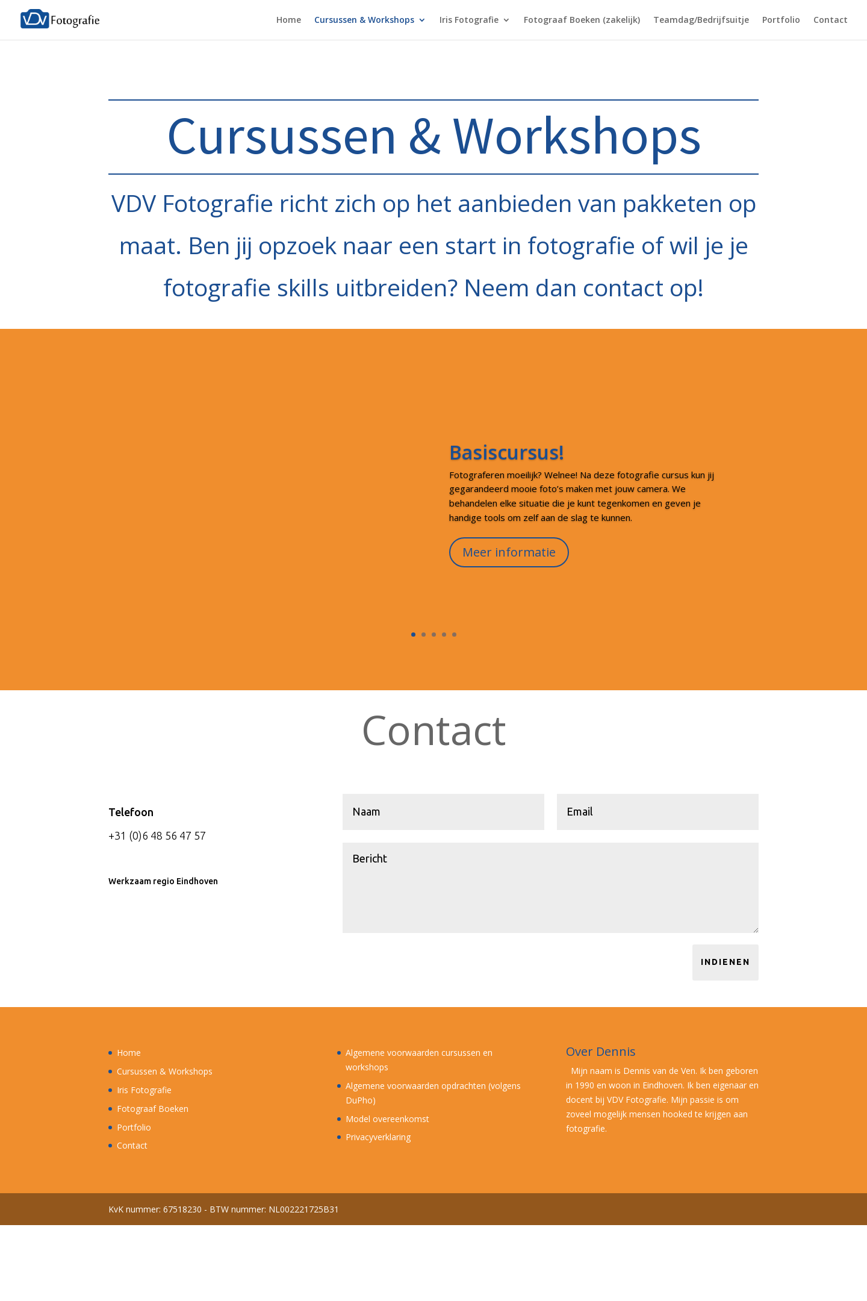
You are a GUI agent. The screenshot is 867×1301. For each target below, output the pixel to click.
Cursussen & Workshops (364, 20)
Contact (830, 20)
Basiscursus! (506, 460)
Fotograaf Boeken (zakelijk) (582, 20)
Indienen (725, 962)
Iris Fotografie (469, 20)
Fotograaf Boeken (152, 1108)
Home (288, 20)
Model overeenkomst (387, 1119)
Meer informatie (509, 560)
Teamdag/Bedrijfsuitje (701, 20)
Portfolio (781, 20)
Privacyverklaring (378, 1137)
